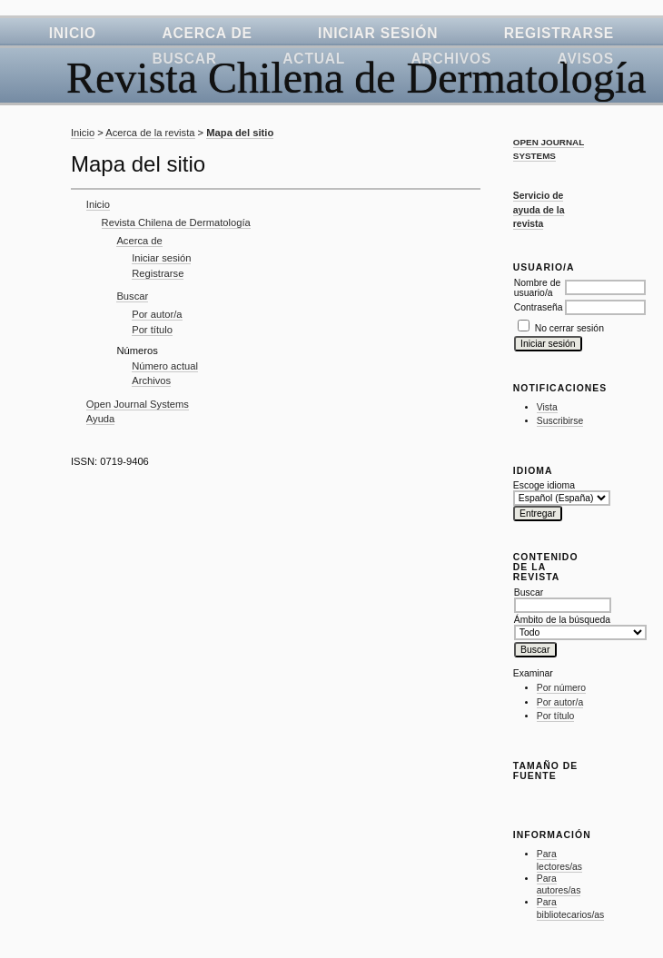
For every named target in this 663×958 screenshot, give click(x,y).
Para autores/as (559, 885)
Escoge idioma (544, 485)
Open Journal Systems (137, 404)
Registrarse (559, 33)
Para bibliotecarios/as (571, 908)
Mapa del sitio (239, 132)
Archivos (451, 58)
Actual (313, 58)
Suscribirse (560, 421)
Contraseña (538, 307)
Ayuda (100, 418)
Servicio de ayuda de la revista (539, 210)
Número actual (165, 365)
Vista (547, 407)
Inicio (72, 33)
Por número (561, 688)
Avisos (586, 58)
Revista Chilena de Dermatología (176, 222)
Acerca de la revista (149, 132)
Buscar (184, 58)
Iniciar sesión (378, 33)
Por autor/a (560, 702)
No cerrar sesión (569, 328)
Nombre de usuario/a (537, 288)
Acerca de (207, 33)
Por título (556, 716)
